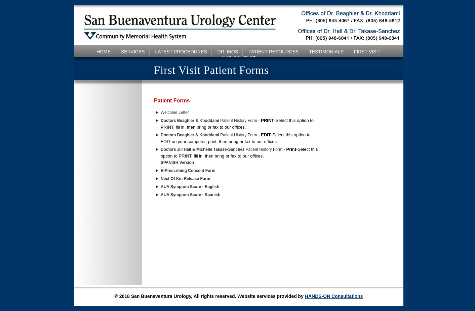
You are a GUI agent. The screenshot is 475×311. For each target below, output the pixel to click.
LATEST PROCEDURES (181, 51)
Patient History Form (209, 120)
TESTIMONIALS (326, 51)
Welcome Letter (175, 112)
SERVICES (133, 51)
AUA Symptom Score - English (190, 186)
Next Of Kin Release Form (185, 178)
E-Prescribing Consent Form (188, 170)
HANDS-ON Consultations (334, 296)
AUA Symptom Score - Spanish (191, 194)
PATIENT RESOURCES (273, 51)
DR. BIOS (227, 51)
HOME (103, 51)
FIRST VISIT (367, 51)
